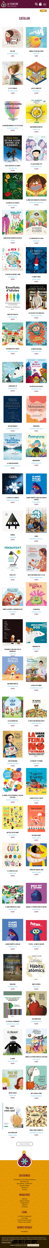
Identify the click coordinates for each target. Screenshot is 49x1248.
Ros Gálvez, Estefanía (12, 53)
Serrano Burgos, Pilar (36, 166)
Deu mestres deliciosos (36, 386)
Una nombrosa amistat (36, 127)
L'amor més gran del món (36, 870)
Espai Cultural (24, 1201)
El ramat (12, 1058)
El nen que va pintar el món (12, 274)
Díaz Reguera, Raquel (12, 763)
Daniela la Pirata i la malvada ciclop (13, 609)
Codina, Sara (36, 53)
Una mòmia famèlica (12, 684)
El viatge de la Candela (13, 498)
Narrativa (24, 1187)
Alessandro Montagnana (12, 500)
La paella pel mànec (36, 685)
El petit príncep (12, 88)
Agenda (24, 1205)
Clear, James (36, 986)
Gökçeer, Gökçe (13, 1135)
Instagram (24, 1231)
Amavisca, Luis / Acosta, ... (12, 799)
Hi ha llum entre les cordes (12, 166)
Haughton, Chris (13, 946)
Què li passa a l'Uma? (36, 1093)
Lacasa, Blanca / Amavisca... (36, 1132)
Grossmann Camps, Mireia (36, 428)
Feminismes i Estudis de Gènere (24, 1179)
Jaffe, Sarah (36, 763)
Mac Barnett (13, 537)
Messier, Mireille (36, 279)
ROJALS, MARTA (36, 837)
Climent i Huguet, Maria (36, 577)
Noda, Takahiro (36, 90)
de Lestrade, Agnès (13, 90)
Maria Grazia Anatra (13, 351)
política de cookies (6, 1242)
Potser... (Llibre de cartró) (36, 944)
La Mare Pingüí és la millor (12, 944)
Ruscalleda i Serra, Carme (36, 687)
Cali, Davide (36, 800)
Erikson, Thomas (12, 316)
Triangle (12, 535)
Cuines (36, 536)
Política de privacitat (24, 1220)
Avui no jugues (13, 1093)
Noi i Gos (12, 51)
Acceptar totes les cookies (33, 1245)
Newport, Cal (12, 577)
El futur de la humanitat (12, 1021)
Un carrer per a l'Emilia (12, 349)
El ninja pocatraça (36, 349)
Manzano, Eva (12, 873)
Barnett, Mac (12, 653)
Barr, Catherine (13, 835)
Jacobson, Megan (36, 872)
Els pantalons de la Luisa (36, 238)
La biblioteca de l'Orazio (36, 798)
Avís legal (24, 1218)
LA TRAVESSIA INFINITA (12, 463)
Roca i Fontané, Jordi (36, 315)
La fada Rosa (36, 609)
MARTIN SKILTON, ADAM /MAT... (13, 465)
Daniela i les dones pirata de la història (36, 1057)
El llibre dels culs (12, 871)
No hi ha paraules (12, 426)
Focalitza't (12, 575)
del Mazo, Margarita (13, 1061)
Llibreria (24, 1199)
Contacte (24, 1207)
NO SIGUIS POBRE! (36, 835)
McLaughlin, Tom (12, 276)
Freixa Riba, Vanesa (13, 986)
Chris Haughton (36, 502)
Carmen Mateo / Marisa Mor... (36, 202)
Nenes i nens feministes (36, 1130)
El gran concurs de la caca (12, 907)
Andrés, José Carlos (36, 351)
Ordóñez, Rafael (13, 909)
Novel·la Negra (24, 1185)
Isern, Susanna (12, 611)
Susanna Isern (36, 240)
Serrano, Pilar (12, 1095)
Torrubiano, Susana (36, 611)
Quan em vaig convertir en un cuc (13, 238)
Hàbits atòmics (36, 984)
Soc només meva (36, 1019)
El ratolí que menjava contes (36, 721)
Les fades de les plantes (12, 203)
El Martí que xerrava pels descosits (36, 200)
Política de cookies (24, 1222)
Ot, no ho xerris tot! (36, 164)
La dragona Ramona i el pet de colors (12, 125)
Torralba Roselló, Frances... (12, 428)
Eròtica (24, 1189)
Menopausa (36, 426)
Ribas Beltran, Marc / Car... (36, 538)
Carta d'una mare (12, 761)
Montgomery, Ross (36, 388)
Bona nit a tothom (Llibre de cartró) (36, 907)
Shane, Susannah (12, 388)
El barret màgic (36, 277)
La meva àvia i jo (12, 386)
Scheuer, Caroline (12, 205)
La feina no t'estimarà (36, 761)
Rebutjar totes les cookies (21, 1245)
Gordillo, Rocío (36, 129)
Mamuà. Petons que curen (36, 51)
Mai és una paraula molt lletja (36, 575)
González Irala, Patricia (12, 128)
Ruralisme (13, 984)
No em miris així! (12, 1132)
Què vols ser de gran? (13, 832)
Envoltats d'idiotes (12, 314)
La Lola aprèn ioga (13, 721)
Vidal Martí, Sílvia (13, 168)
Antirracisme (24, 1181)
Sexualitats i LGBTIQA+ (24, 1183)
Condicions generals (24, 1216)
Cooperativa (24, 1203)
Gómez (13, 240)
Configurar (12, 1245)
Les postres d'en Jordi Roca (36, 313)
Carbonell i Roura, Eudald (12, 1023)
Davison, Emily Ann (13, 723)
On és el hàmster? (36, 88)
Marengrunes (36, 460)
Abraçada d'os (36, 646)
